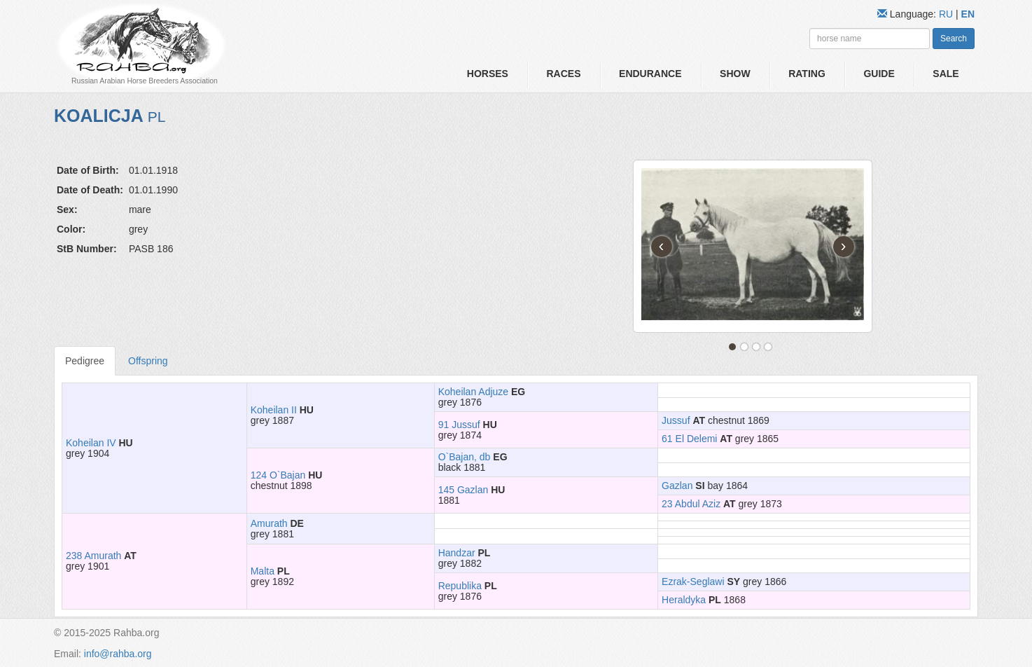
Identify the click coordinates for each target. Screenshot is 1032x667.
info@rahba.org (118, 653)
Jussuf (676, 420)
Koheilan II (274, 409)
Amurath (269, 523)
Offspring (148, 360)
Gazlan (677, 485)
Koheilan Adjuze (473, 391)
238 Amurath (93, 555)
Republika (460, 585)
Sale (945, 73)
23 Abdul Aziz (691, 503)
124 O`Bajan (278, 475)
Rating (806, 73)
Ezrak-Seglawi (693, 581)
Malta (262, 571)
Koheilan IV (91, 442)
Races (563, 73)
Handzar (456, 552)
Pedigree (84, 360)
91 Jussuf (459, 424)
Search (953, 38)
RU (947, 14)
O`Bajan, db (464, 456)
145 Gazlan (463, 489)
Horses (487, 73)
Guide (878, 73)
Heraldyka (684, 599)
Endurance (650, 73)
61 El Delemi (689, 438)
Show (735, 73)
